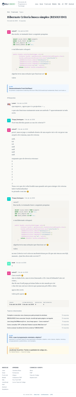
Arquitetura (5, 389)
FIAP (31, 373)
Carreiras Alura (17, 370)
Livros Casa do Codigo (19, 382)
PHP (66, 4)
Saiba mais (36, 394)
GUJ (8, 12)
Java (36, 4)
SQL (59, 4)
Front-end (14, 12)
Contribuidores (45, 394)
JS (62, 4)
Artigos (14, 375)
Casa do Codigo (34, 375)
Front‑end (47, 4)
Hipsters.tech (33, 377)
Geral (41, 4)
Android (71, 4)
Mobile (54, 4)
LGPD (51, 394)
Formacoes (16, 373)
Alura (31, 370)
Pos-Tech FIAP (17, 380)
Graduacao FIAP (17, 377)
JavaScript (5, 382)
